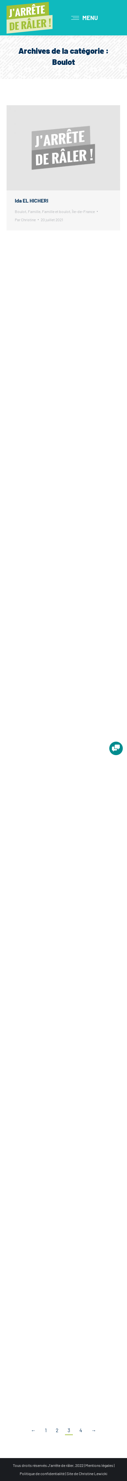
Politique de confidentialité (42, 1473)
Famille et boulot (56, 211)
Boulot (20, 211)
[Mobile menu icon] (84, 17)
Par (25, 219)
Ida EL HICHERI (31, 200)
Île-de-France (83, 211)
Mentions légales (99, 1465)
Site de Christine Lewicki (87, 1473)
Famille (34, 211)
